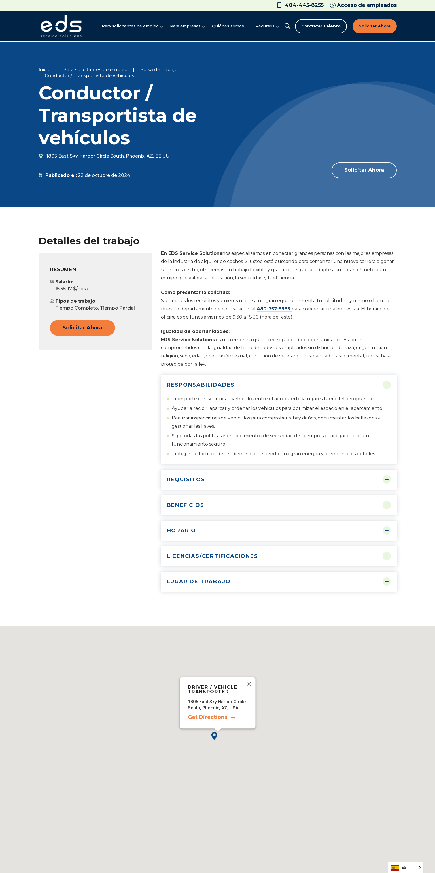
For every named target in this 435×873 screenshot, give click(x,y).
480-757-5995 (274, 309)
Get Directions (207, 717)
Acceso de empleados (363, 5)
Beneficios (185, 505)
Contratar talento (321, 26)
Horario (181, 530)
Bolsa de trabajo (159, 69)
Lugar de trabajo (199, 582)
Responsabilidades (201, 385)
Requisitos (186, 479)
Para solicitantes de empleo (95, 69)
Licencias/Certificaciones (212, 556)
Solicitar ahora (375, 26)
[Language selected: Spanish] (406, 867)
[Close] (248, 684)
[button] (217, 740)
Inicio (45, 69)
